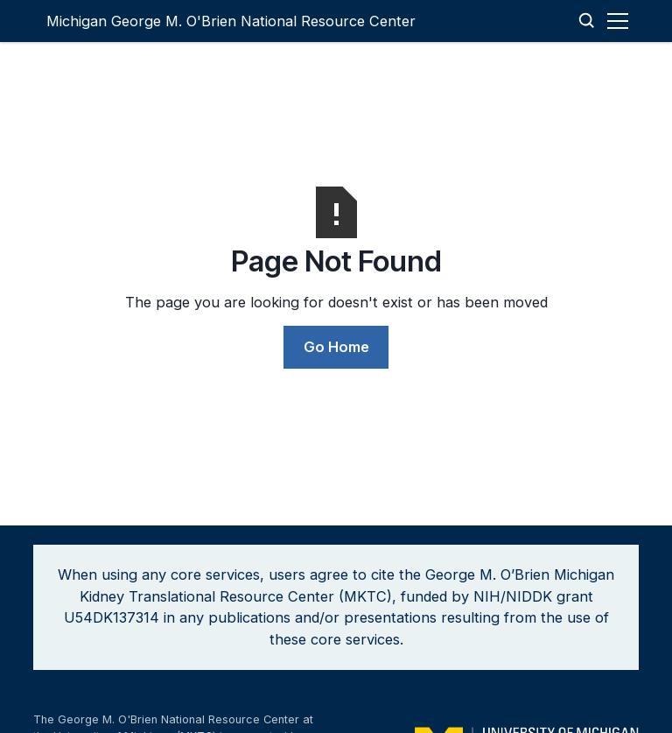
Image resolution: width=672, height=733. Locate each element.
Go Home (336, 347)
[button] (621, 21)
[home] (231, 21)
